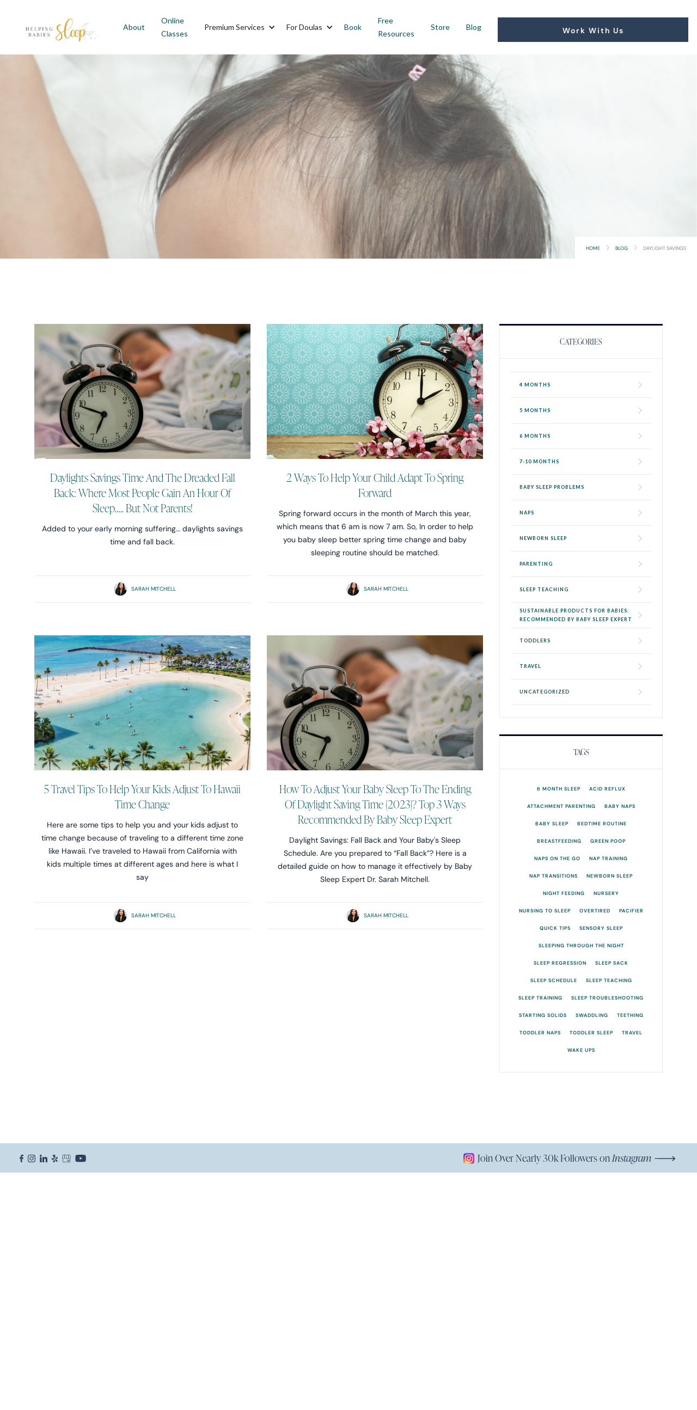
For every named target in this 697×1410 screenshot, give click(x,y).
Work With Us (593, 30)
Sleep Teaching (609, 980)
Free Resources (396, 27)
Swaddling (592, 1015)
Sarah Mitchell (153, 588)
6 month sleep (558, 789)
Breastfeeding (559, 841)
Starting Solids (543, 1015)
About (134, 27)
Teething (630, 1015)
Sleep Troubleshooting (607, 998)
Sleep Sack (611, 963)
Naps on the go (557, 858)
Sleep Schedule (553, 980)
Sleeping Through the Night (581, 945)
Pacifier (631, 911)
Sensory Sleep (601, 928)
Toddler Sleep (591, 1032)
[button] (237, 27)
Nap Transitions (553, 876)
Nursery (606, 893)
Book (353, 27)
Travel (632, 1032)
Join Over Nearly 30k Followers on (564, 1157)
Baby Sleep (551, 823)
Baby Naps (619, 806)
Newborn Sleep (609, 876)
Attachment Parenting (561, 806)
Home (593, 248)
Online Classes (174, 27)
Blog (473, 27)
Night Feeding (564, 893)
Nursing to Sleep (545, 911)
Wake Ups (581, 1050)
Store (440, 27)
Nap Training (608, 858)
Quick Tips (555, 928)
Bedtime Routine (602, 823)
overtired (594, 911)
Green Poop (608, 841)
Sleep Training (540, 998)
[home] (62, 27)
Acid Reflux (607, 789)
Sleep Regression (560, 963)
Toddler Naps (540, 1032)
